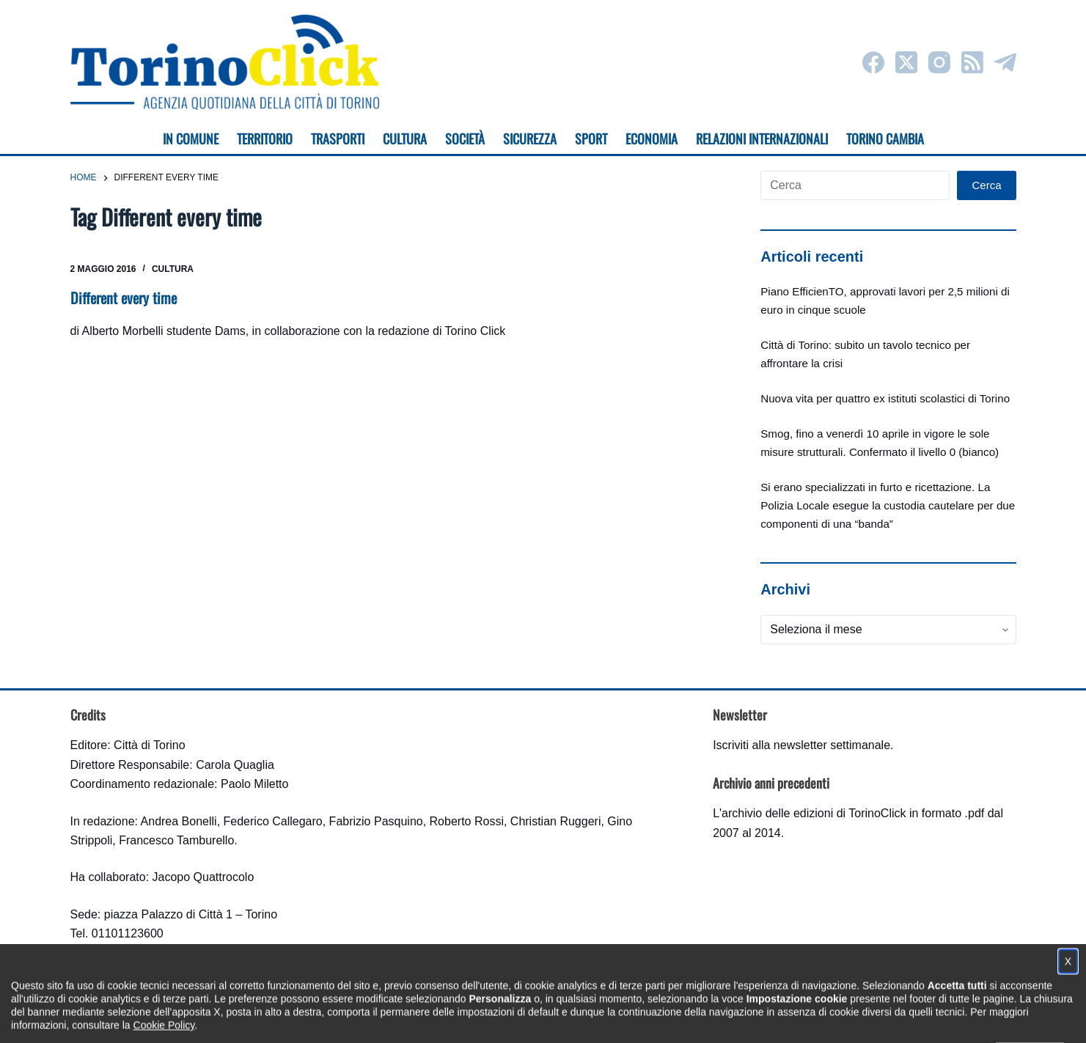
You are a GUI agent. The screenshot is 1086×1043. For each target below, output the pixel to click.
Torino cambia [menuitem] (885, 138)
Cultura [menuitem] (405, 138)
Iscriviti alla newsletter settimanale (801, 745)
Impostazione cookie (630, 1017)
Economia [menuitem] (651, 138)
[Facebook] (873, 62)
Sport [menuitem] (591, 138)
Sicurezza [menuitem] (530, 138)
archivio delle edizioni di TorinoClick (814, 813)
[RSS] (972, 62)
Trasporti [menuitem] (337, 138)
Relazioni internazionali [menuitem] (762, 138)
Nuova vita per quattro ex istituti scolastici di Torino (885, 398)
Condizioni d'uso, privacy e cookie (488, 1017)
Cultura (173, 269)
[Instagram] (939, 62)
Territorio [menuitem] (265, 138)
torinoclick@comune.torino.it (144, 953)
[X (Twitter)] (906, 62)
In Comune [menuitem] (191, 138)
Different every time (123, 298)
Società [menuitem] (465, 138)
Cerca (986, 185)
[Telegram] (1005, 62)
